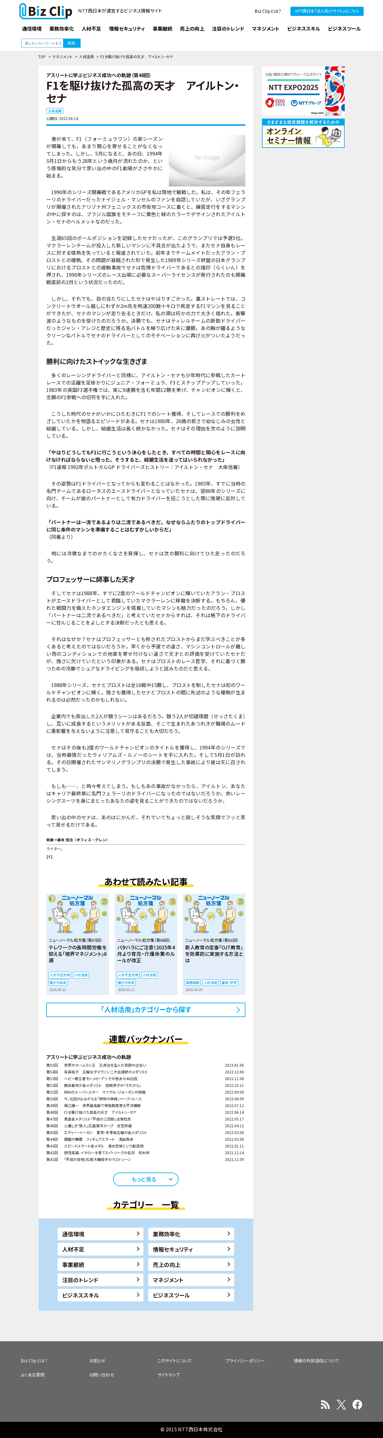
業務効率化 (166, 1234)
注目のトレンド (80, 1280)
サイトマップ (168, 1375)
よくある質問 (32, 1375)
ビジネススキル (80, 1295)
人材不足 (73, 1249)
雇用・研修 (229, 982)
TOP (42, 56)
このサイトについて (174, 1360)
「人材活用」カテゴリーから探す (146, 1009)
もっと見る (143, 1179)
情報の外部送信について (316, 1360)
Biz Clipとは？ (268, 11)
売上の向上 (166, 1264)
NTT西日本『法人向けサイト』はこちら (327, 11)
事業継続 (73, 1264)
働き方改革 (58, 982)
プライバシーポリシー (245, 1360)
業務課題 (192, 982)
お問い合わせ (101, 1375)
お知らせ (97, 1360)
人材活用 (86, 56)
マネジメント (62, 56)
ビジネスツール (171, 1295)
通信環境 (73, 1234)
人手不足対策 (60, 974)
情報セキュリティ (173, 1249)
